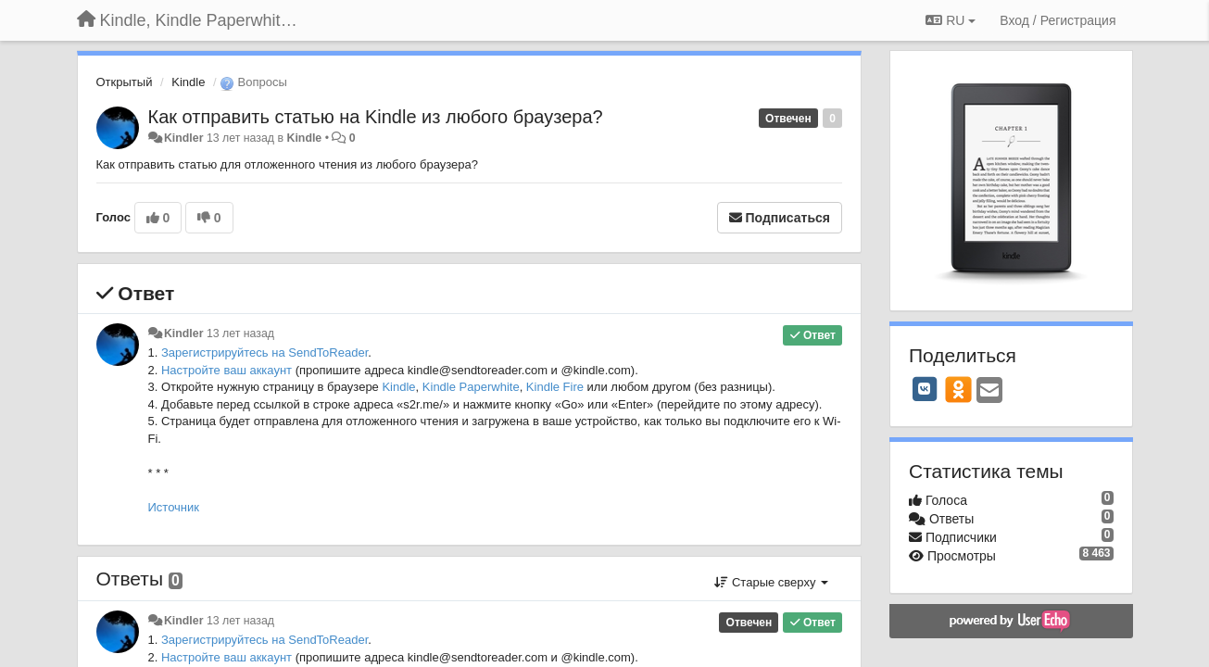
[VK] (924, 389)
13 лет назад (240, 333)
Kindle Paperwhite (471, 387)
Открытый (124, 82)
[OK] (958, 389)
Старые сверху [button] (771, 582)
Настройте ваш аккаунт (226, 370)
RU (951, 20)
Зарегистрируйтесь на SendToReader (264, 352)
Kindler (184, 138)
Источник (174, 507)
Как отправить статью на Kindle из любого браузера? (375, 117)
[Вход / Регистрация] (1057, 20)
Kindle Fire (555, 387)
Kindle (188, 82)
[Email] (989, 391)
